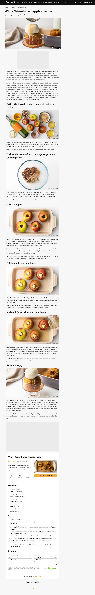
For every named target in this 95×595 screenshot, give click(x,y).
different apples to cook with (14, 243)
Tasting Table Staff (20, 15)
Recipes (24, 2)
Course (13, 7)
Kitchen (56, 2)
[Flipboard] (70, 2)
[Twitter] (68, 2)
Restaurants (47, 2)
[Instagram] (78, 2)
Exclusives (38, 2)
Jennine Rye (9, 15)
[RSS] (81, 2)
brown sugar (17, 144)
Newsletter (88, 2)
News (30, 2)
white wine (28, 146)
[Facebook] (65, 2)
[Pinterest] (73, 2)
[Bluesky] (75, 2)
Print (24, 461)
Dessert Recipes (22, 7)
